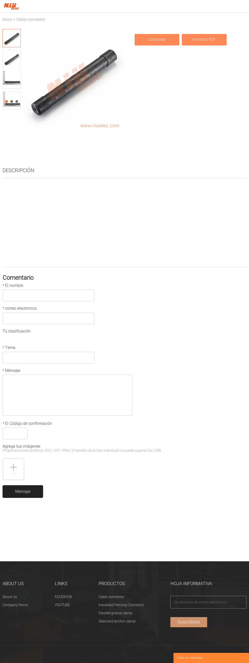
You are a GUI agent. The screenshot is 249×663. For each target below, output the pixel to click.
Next (14, 69)
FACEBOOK (63, 597)
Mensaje (11, 371)
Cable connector (30, 19)
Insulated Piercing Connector (121, 605)
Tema (9, 348)
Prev (9, 69)
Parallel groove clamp (115, 613)
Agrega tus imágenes (82, 448)
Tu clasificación (17, 331)
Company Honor (15, 605)
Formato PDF (204, 40)
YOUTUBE (62, 605)
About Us (10, 597)
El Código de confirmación (27, 424)
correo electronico (20, 308)
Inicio (7, 19)
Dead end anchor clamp (117, 621)
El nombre (13, 286)
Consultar (157, 40)
